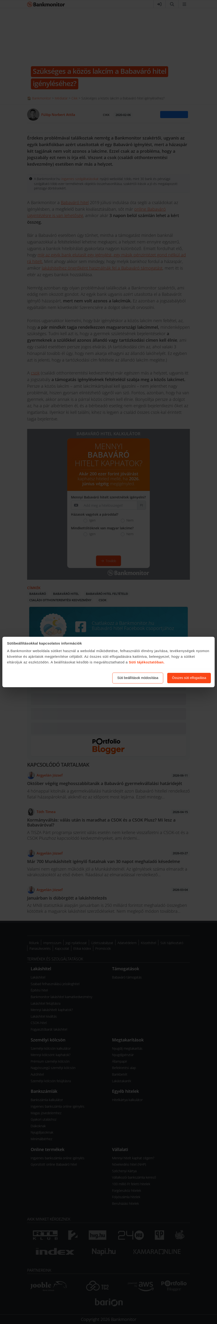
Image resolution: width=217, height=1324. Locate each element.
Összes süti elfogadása (189, 678)
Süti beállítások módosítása (137, 678)
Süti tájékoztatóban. (147, 662)
